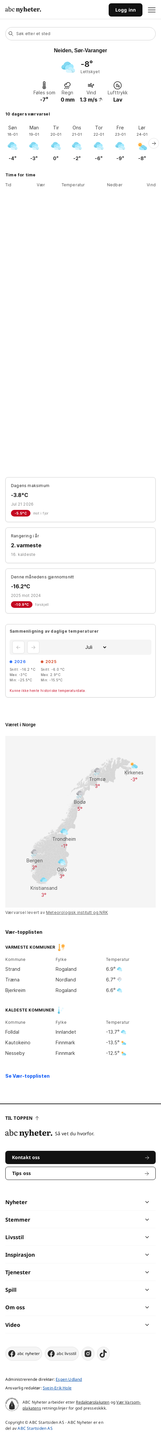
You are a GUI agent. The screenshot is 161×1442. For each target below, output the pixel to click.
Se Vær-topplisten (27, 1076)
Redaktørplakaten (92, 1402)
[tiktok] (103, 1354)
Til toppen (22, 1118)
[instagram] (87, 1354)
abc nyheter (24, 1354)
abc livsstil (61, 1354)
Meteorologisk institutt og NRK (77, 912)
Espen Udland (69, 1379)
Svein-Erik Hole (57, 1388)
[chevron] (114, 1202)
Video (12, 1325)
